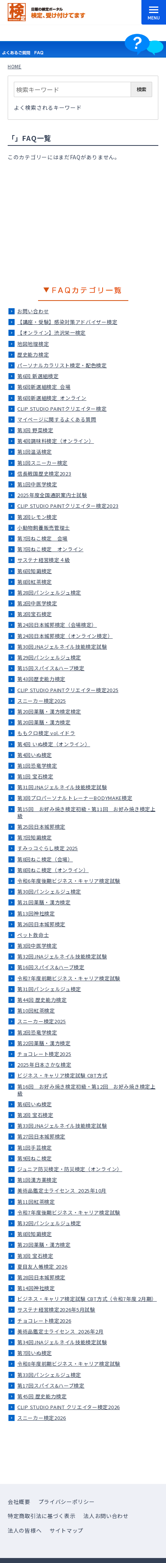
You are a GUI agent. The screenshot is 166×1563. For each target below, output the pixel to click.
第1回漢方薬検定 (37, 1179)
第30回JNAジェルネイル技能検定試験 (62, 646)
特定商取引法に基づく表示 (41, 1516)
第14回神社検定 (36, 1288)
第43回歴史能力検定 (41, 678)
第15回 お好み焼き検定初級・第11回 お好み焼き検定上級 (86, 812)
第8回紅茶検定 (34, 581)
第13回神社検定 (36, 913)
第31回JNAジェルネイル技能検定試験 (62, 787)
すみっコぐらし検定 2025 (47, 848)
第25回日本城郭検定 (41, 826)
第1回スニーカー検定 (42, 462)
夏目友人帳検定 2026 (42, 1266)
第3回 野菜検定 (35, 430)
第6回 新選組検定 (37, 376)
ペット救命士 (33, 934)
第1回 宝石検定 (35, 776)
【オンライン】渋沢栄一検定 (51, 332)
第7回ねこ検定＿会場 (42, 538)
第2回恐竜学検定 (37, 1032)
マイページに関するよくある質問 (56, 419)
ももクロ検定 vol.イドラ (46, 733)
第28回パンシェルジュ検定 (49, 592)
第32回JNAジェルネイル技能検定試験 (62, 956)
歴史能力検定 (33, 354)
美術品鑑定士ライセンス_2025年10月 (61, 1190)
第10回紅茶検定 (36, 1010)
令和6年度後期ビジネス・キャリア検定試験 (68, 880)
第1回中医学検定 (37, 484)
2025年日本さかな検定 (44, 1064)
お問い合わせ (33, 311)
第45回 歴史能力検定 (42, 1396)
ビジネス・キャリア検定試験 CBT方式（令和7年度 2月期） (87, 1298)
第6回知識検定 (34, 571)
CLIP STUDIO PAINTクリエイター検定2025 (67, 690)
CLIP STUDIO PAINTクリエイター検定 (62, 408)
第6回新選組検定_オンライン (51, 397)
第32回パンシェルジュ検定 (49, 1223)
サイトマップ (66, 1530)
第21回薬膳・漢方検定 (44, 902)
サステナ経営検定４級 (43, 559)
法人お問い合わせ (106, 1516)
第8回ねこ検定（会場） (45, 859)
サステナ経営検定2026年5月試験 (56, 1309)
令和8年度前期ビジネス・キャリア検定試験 (68, 1363)
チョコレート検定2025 (44, 1053)
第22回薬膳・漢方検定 (44, 1043)
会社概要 (19, 1501)
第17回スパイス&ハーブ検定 (51, 1385)
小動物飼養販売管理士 (43, 527)
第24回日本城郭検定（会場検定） (57, 624)
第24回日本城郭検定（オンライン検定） (65, 635)
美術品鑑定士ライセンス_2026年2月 (60, 1331)
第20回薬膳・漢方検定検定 (49, 711)
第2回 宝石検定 (35, 1115)
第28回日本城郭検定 (41, 1277)
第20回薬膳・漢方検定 (44, 722)
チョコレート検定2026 (44, 1320)
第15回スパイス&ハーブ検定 (51, 668)
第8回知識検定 (34, 1234)
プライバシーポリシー (66, 1501)
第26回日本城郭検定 (41, 924)
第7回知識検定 (34, 837)
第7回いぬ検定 (34, 1352)
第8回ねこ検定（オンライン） (53, 870)
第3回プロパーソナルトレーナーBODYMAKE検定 (75, 797)
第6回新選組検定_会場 (44, 386)
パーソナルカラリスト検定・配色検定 (62, 365)
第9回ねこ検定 (34, 1158)
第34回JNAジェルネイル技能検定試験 (62, 1342)
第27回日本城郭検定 (41, 1136)
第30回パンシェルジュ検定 (49, 891)
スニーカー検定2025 (41, 700)
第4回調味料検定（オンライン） (55, 440)
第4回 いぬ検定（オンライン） (53, 744)
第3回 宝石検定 (35, 1255)
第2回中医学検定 (37, 603)
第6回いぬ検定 (34, 1104)
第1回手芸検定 (34, 1147)
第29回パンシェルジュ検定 (49, 657)
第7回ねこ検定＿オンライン (50, 549)
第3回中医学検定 (37, 945)
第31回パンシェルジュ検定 (49, 989)
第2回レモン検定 (37, 516)
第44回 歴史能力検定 (42, 999)
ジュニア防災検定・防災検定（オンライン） (69, 1169)
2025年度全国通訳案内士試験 (52, 495)
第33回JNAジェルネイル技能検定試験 (62, 1125)
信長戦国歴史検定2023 (44, 473)
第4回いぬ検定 (34, 754)
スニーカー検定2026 (41, 1417)
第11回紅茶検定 (36, 1201)
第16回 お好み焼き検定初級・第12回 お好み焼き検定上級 (86, 1090)
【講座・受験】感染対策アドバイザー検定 (67, 321)
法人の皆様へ (25, 1530)
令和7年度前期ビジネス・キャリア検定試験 (68, 978)
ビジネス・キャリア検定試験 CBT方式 (62, 1075)
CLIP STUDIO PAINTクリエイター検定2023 (67, 505)
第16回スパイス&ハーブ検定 (51, 967)
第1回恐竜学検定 (37, 765)
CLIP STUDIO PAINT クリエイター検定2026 (68, 1407)
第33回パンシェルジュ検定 (49, 1374)
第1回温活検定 (34, 451)
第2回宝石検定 (34, 614)
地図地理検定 (33, 343)
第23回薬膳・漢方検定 (44, 1244)
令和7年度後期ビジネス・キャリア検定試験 (68, 1212)
